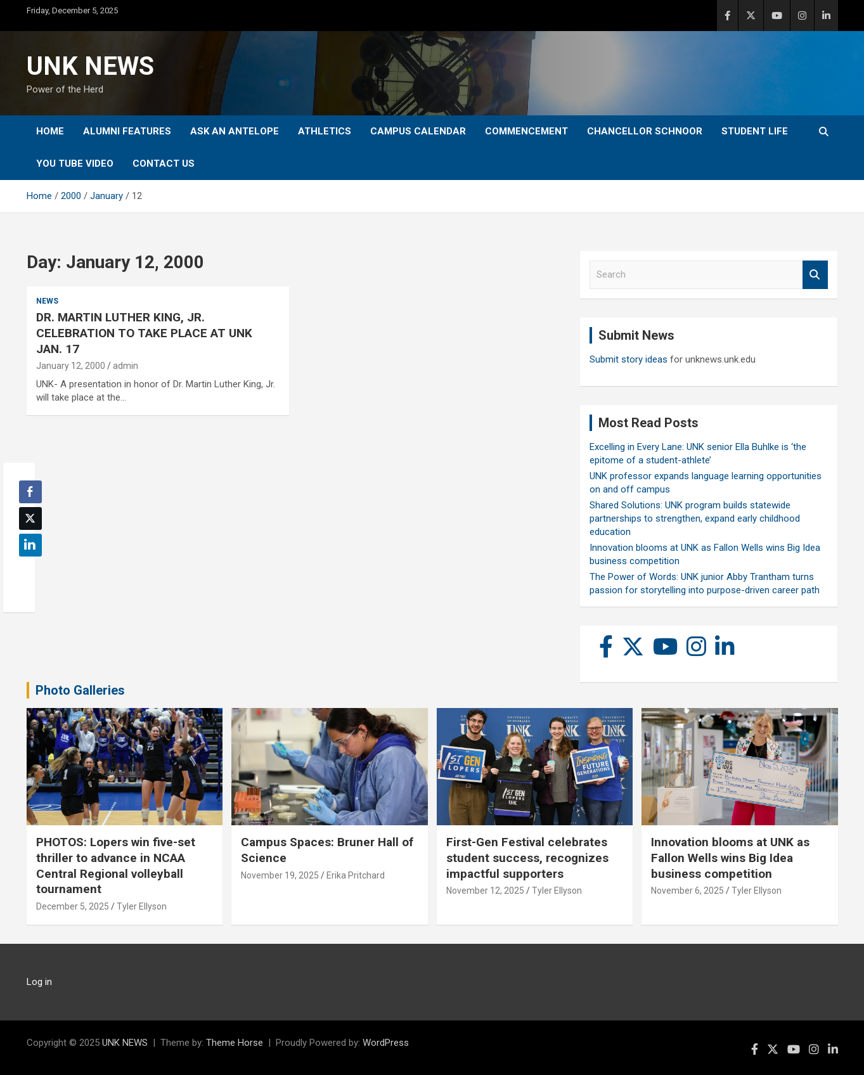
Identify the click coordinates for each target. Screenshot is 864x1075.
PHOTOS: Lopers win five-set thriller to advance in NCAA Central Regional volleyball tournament (115, 865)
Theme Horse (234, 1042)
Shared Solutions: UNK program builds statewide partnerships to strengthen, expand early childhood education (695, 518)
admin (125, 366)
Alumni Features (127, 131)
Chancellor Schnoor (644, 131)
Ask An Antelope (234, 131)
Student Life (754, 131)
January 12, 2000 (70, 366)
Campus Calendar (418, 131)
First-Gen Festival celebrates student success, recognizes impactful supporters (527, 857)
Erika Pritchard (355, 875)
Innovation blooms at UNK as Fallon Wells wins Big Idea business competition (730, 857)
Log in (39, 982)
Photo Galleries (80, 690)
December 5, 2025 (72, 906)
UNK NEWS (90, 66)
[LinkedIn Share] (30, 545)
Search (815, 275)
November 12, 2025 (485, 890)
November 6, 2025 (687, 890)
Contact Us (163, 163)
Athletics (324, 131)
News (47, 301)
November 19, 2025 (280, 875)
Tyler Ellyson (142, 906)
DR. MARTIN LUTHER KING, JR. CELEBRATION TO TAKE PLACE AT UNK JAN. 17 (144, 333)
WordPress (386, 1042)
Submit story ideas (628, 359)
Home (50, 131)
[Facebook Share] (30, 491)
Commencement (526, 131)
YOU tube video (74, 163)
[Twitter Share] (30, 518)
